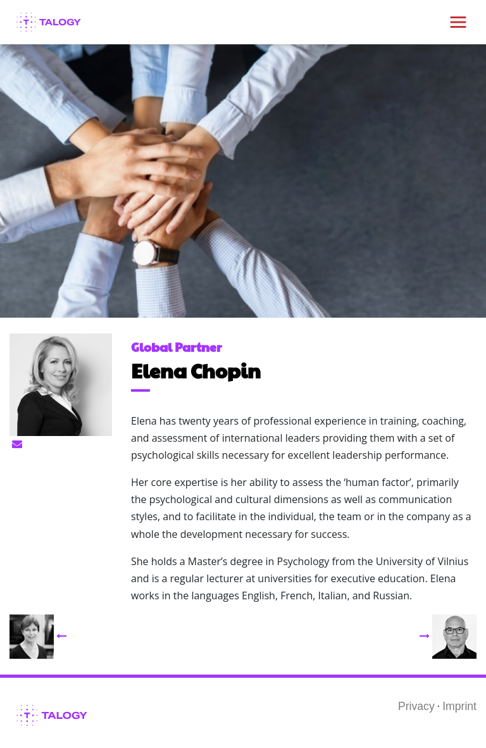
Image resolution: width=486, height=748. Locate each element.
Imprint (459, 706)
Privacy (416, 706)
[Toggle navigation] (458, 22)
